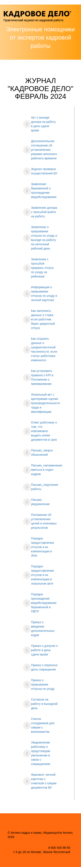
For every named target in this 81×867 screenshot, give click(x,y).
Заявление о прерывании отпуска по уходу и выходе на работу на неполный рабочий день (44, 237)
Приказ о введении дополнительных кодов (42, 628)
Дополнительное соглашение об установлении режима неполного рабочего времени (44, 149)
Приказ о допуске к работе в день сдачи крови (44, 650)
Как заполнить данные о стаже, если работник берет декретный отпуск (43, 319)
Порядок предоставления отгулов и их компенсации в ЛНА (42, 547)
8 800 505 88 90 (59, 847)
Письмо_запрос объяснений (42, 452)
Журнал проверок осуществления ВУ (44, 171)
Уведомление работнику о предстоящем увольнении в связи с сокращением (40, 753)
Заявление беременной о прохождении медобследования (43, 190)
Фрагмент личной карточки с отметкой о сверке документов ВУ (44, 781)
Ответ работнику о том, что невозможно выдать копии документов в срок (44, 431)
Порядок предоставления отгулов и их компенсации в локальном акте (42, 575)
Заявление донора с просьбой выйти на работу (44, 212)
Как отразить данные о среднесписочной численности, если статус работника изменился (44, 349)
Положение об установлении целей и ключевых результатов (44, 521)
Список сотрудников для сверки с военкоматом (42, 725)
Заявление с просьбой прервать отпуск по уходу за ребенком (42, 268)
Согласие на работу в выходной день (44, 704)
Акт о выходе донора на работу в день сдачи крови (43, 124)
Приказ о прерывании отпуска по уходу (42, 684)
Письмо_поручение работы (44, 487)
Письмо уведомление (40, 502)
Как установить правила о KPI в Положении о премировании (42, 377)
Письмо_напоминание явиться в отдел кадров (46, 470)
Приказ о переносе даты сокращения (44, 667)
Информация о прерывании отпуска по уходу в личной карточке (44, 293)
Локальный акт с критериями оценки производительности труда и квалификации (45, 403)
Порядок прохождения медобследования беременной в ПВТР (43, 603)
